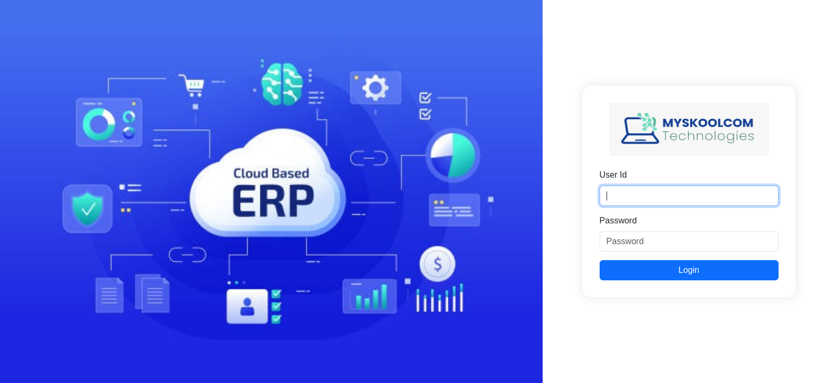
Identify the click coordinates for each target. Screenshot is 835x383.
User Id (613, 174)
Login (688, 269)
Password (618, 220)
